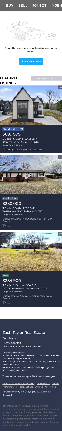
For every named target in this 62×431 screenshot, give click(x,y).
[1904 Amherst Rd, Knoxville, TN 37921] (31, 105)
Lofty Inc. (19, 391)
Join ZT (39, 5)
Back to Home (31, 61)
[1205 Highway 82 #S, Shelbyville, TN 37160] (31, 174)
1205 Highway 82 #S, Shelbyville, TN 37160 (22, 211)
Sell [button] (23, 5)
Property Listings (24, 387)
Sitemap (39, 387)
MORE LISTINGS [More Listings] (46, 78)
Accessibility (51, 387)
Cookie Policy (43, 383)
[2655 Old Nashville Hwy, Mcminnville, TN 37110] (31, 251)
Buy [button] (10, 5)
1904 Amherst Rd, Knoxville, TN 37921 (20, 142)
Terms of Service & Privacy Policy (18, 383)
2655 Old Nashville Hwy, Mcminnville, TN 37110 (25, 288)
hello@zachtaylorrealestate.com (21, 346)
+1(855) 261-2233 (11, 343)
